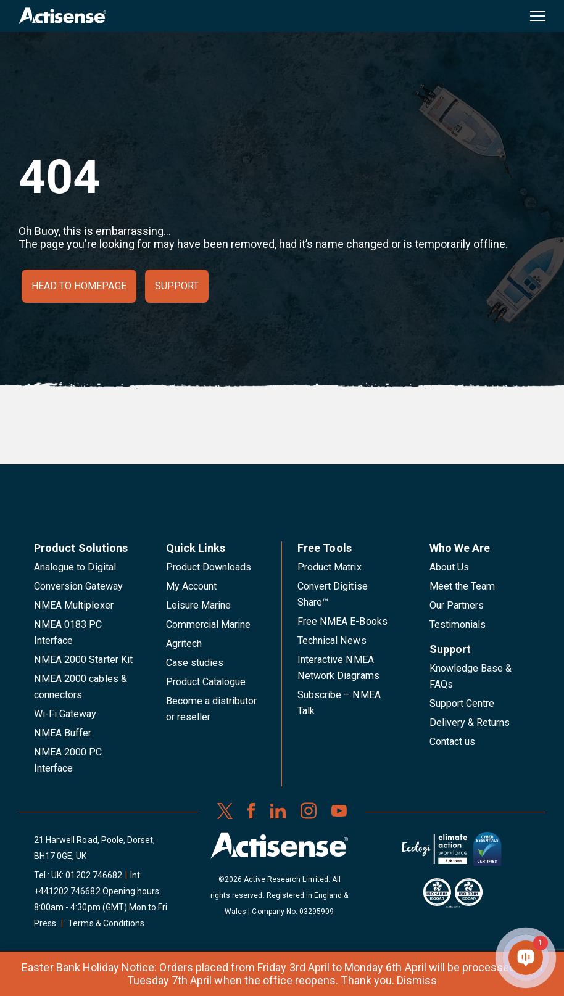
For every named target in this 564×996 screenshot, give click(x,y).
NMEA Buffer (62, 733)
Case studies (195, 663)
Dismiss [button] (417, 980)
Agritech (184, 643)
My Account (191, 586)
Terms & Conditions (106, 923)
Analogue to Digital (75, 567)
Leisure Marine (198, 605)
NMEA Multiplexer (74, 605)
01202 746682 (93, 875)
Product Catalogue (206, 682)
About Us (449, 567)
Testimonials (457, 624)
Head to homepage (78, 286)
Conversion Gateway (78, 586)
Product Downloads (209, 567)
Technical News (332, 640)
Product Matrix (329, 567)
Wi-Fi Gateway (65, 714)
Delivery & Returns (469, 722)
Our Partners (456, 605)
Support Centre (462, 703)
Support (177, 286)
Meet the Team (462, 586)
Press (45, 923)
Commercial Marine (208, 624)
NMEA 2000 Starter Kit (83, 659)
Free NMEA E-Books (342, 621)
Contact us (452, 741)
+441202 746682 (67, 891)
